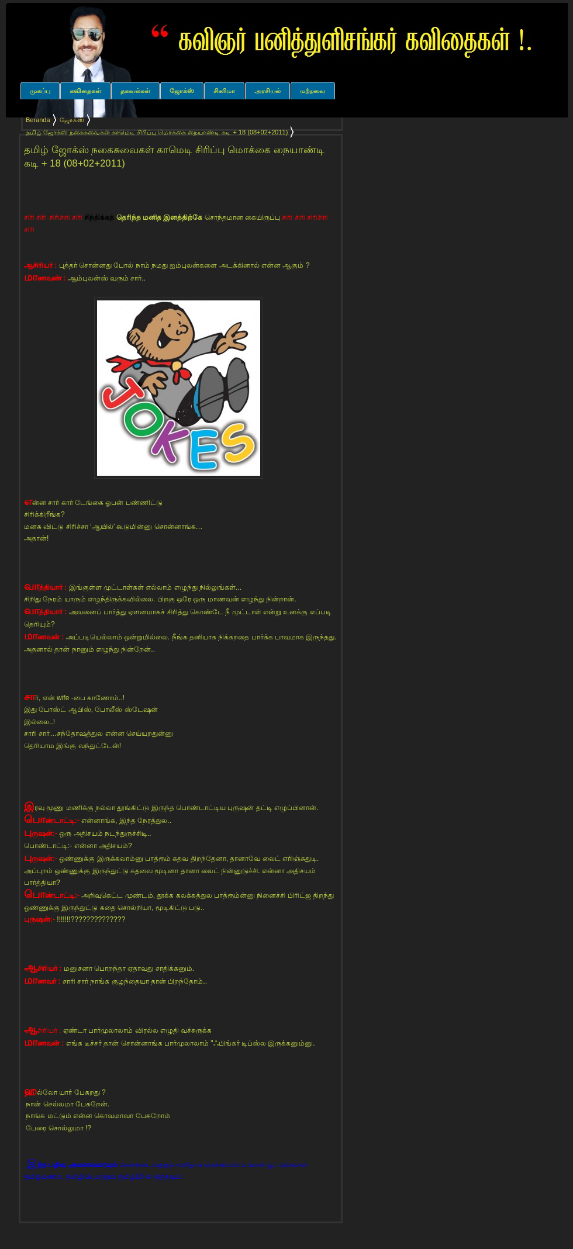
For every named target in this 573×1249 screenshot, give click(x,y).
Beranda (38, 119)
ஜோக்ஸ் (182, 90)
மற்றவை (313, 90)
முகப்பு (40, 90)
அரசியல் (267, 90)
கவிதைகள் (85, 90)
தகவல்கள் (135, 90)
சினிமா (224, 90)
